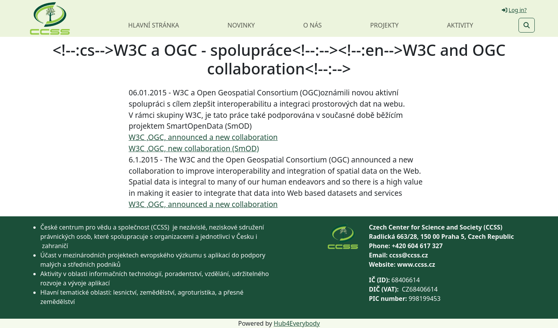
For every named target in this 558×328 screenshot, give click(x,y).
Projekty (384, 25)
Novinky (241, 25)
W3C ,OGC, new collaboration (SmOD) (194, 148)
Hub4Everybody (297, 323)
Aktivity (460, 25)
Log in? (514, 10)
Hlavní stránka (153, 25)
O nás (312, 25)
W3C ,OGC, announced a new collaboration (203, 137)
